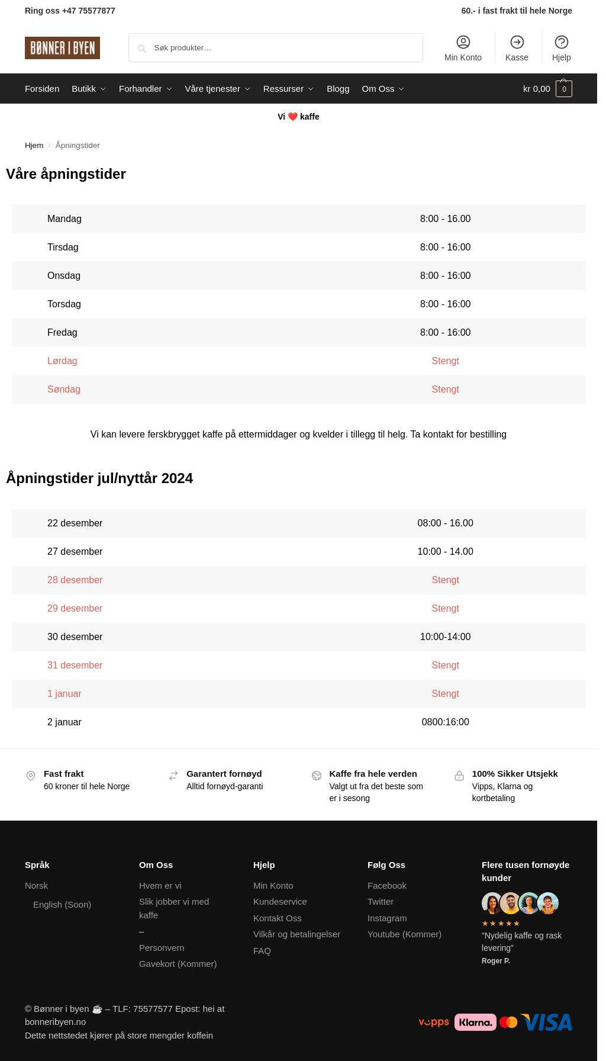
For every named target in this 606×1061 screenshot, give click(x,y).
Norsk (36, 885)
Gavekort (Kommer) (178, 964)
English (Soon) (62, 904)
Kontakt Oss (277, 918)
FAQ (262, 951)
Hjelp (561, 48)
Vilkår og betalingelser (296, 934)
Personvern (162, 948)
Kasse (516, 48)
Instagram (387, 918)
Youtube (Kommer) (404, 934)
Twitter (381, 901)
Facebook (387, 885)
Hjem (34, 145)
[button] (547, 89)
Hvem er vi (160, 885)
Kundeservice (280, 901)
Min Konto (463, 48)
